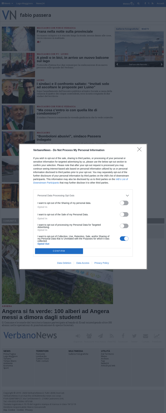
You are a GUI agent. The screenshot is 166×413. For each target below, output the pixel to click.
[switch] (124, 203)
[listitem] (83, 195)
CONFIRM (59, 251)
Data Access (82, 263)
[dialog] (83, 206)
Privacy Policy (101, 263)
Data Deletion (64, 263)
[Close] (140, 150)
